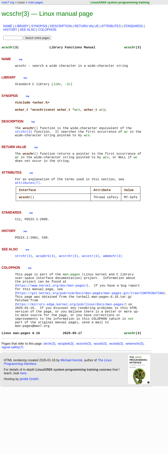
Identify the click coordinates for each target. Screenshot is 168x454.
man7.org (8, 2)
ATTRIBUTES (111, 26)
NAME (7, 26)
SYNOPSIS (39, 26)
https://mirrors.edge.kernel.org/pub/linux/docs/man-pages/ (71, 328)
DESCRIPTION (61, 26)
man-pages (35, 2)
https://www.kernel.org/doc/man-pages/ (52, 306)
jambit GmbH (29, 409)
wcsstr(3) (90, 273)
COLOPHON (47, 29)
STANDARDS (133, 26)
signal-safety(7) (12, 377)
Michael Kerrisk (71, 390)
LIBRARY (21, 26)
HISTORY (10, 29)
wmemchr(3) (112, 273)
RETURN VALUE (86, 26)
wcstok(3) (116, 373)
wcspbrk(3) (45, 273)
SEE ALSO (27, 29)
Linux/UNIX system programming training (119, 2)
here (23, 403)
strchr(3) (23, 138)
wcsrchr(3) (68, 273)
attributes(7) (27, 194)
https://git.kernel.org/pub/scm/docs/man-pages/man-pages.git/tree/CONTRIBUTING (90, 314)
